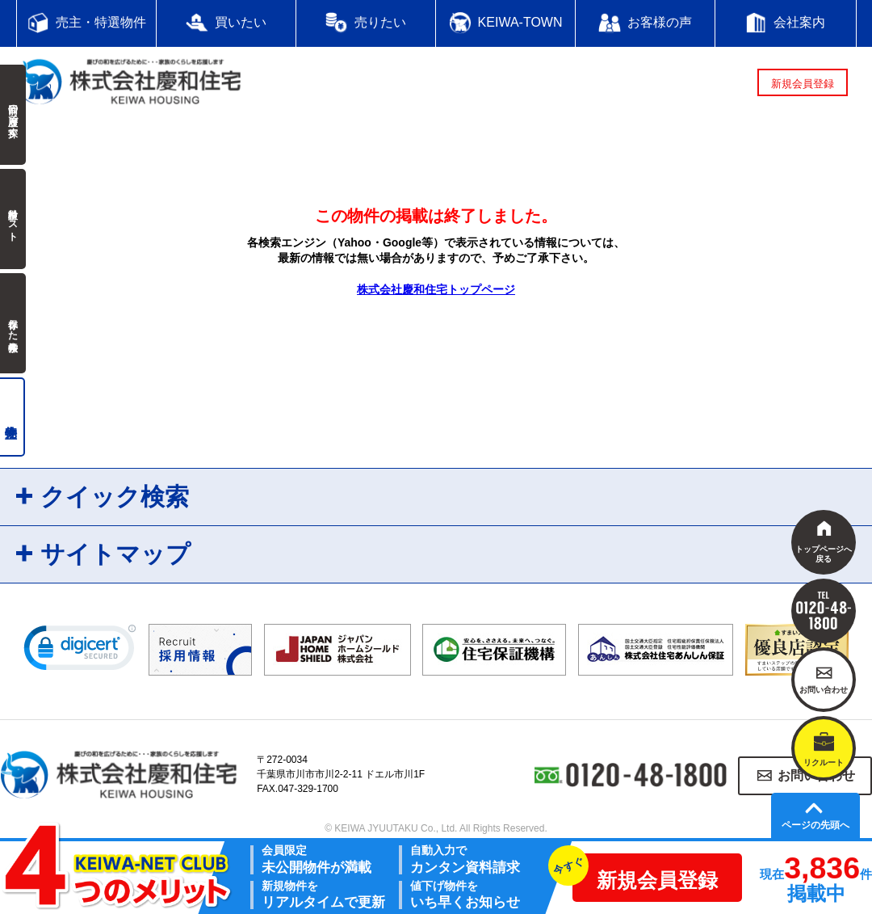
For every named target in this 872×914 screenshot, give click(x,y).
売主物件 (12, 417)
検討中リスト (13, 219)
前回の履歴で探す (13, 115)
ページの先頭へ (815, 825)
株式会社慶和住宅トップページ (436, 289)
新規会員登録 (802, 84)
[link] (79, 651)
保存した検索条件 (13, 323)
